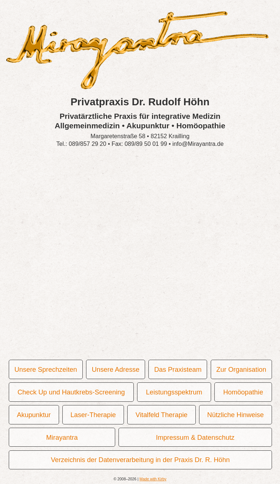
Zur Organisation (241, 369)
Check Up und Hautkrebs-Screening (70, 392)
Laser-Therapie (93, 415)
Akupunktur (33, 415)
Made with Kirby (153, 479)
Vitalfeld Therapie (161, 415)
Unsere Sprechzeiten (45, 369)
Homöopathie (242, 392)
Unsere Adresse (115, 369)
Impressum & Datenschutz (195, 437)
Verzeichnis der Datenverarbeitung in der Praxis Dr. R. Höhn (140, 460)
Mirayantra (62, 437)
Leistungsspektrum (173, 392)
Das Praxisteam (177, 369)
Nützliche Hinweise (235, 415)
